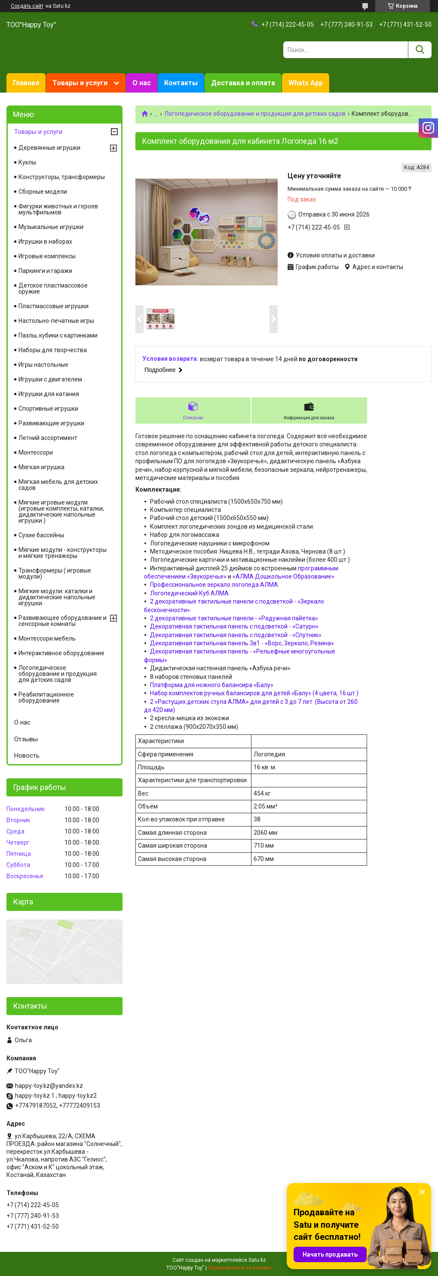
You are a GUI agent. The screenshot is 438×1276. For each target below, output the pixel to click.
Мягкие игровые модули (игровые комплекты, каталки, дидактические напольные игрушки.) (61, 511)
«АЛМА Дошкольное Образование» (283, 576)
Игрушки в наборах (45, 241)
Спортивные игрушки (48, 408)
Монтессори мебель (47, 638)
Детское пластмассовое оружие (53, 288)
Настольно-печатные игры (56, 320)
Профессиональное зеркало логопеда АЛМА (214, 584)
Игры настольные (43, 364)
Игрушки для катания (48, 393)
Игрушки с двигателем (50, 379)
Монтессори (35, 452)
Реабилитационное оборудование (46, 697)
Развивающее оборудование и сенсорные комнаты (62, 620)
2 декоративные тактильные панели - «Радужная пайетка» (234, 618)
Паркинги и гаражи (45, 270)
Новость (27, 755)
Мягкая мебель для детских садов (58, 484)
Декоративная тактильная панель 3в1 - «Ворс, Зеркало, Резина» (242, 643)
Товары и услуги (79, 83)
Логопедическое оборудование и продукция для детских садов (255, 114)
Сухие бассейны (41, 535)
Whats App (305, 83)
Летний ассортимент (47, 437)
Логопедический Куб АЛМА (189, 593)
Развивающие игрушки (51, 423)
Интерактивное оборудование (61, 653)
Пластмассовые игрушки (53, 306)
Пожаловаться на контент (240, 1268)
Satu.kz (257, 1260)
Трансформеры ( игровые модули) (54, 573)
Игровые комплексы (47, 256)
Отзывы (26, 739)
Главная (26, 83)
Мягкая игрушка (41, 467)
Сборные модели (42, 191)
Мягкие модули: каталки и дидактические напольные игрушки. (56, 597)
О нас (141, 83)
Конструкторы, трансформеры (61, 176)
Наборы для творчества (52, 350)
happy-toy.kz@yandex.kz (49, 1085)
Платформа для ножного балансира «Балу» (211, 684)
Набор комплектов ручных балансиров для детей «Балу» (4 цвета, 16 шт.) (254, 693)
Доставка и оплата (243, 83)
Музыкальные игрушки (50, 226)
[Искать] (420, 49)
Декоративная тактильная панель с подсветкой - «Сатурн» (234, 626)
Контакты (181, 83)
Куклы (27, 162)
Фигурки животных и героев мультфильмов (58, 209)
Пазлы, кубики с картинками (58, 335)
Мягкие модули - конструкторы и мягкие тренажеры (62, 552)
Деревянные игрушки (49, 147)
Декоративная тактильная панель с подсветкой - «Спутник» (236, 635)
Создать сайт (27, 6)
